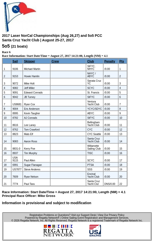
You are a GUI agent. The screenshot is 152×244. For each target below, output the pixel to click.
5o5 (6, 46)
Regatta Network (29, 220)
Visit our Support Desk (83, 215)
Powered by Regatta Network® (42, 217)
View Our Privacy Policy (111, 215)
